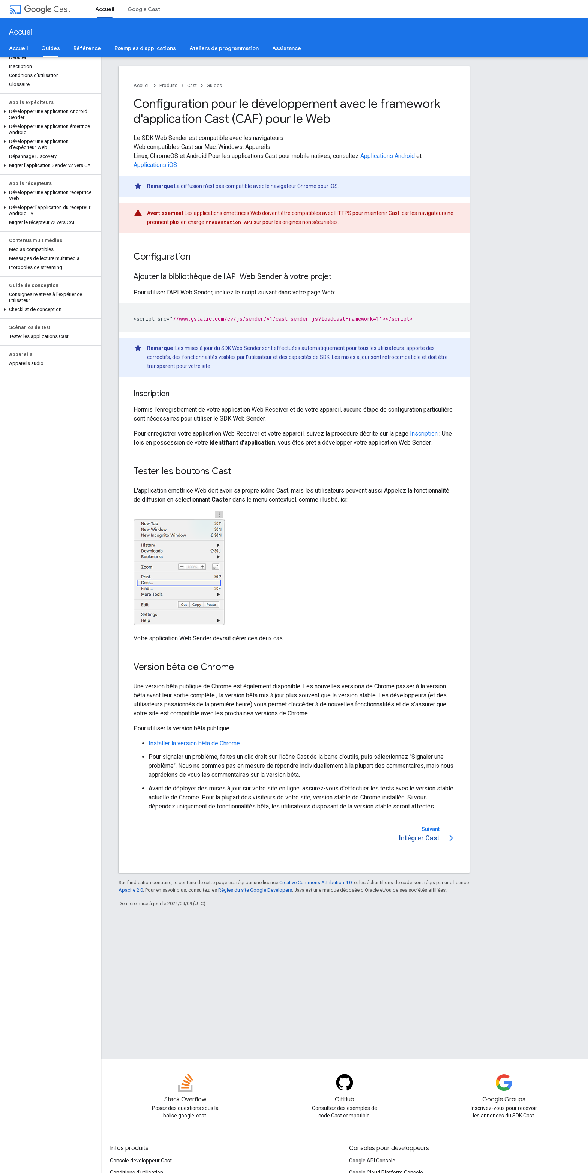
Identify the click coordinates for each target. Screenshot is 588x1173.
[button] (49, 114)
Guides (214, 85)
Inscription (424, 433)
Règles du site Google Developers (255, 890)
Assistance (286, 48)
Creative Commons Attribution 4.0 (315, 882)
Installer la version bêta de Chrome (194, 743)
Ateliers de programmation (224, 48)
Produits (168, 85)
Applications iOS (155, 164)
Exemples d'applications (145, 48)
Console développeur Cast (141, 1161)
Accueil (21, 32)
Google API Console (372, 1161)
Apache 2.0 (130, 890)
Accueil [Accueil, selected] (104, 9)
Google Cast (144, 9)
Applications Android (387, 155)
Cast (47, 9)
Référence (87, 48)
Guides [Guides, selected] (50, 48)
